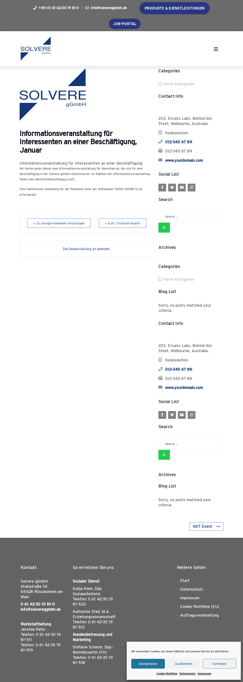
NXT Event (206, 526)
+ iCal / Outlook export (122, 223)
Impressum (204, 673)
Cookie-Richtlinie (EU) (199, 606)
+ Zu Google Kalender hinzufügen (59, 223)
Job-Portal (124, 24)
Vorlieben (219, 664)
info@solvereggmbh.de (106, 8)
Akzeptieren (148, 664)
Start (185, 580)
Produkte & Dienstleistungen (175, 8)
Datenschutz (187, 673)
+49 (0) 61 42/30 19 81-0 (56, 8)
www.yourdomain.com (184, 160)
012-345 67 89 (178, 142)
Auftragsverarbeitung (199, 615)
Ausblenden (184, 664)
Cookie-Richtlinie (166, 673)
